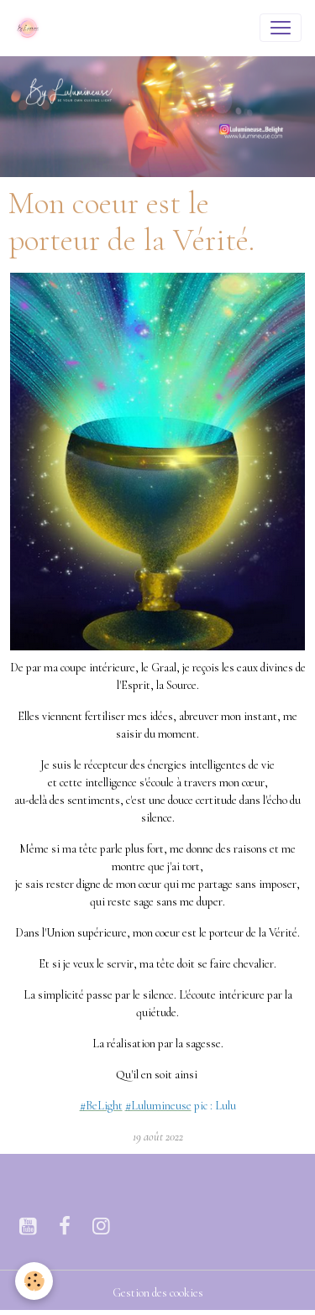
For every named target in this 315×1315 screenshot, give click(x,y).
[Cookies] (34, 1281)
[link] (101, 1105)
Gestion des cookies (158, 1293)
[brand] (31, 27)
